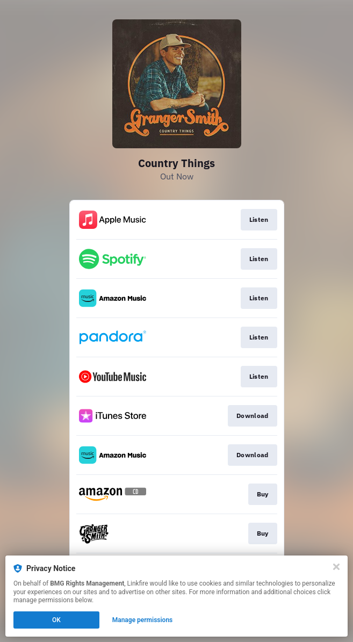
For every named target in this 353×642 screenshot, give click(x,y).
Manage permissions (142, 620)
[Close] (336, 566)
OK (56, 620)
